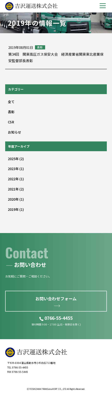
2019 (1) (16, 209)
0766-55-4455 (59, 318)
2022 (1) (16, 178)
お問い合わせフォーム (56, 299)
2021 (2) (16, 189)
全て (11, 101)
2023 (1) (16, 168)
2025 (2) (16, 158)
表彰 (11, 111)
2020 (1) (16, 199)
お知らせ (14, 132)
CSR (11, 121)
